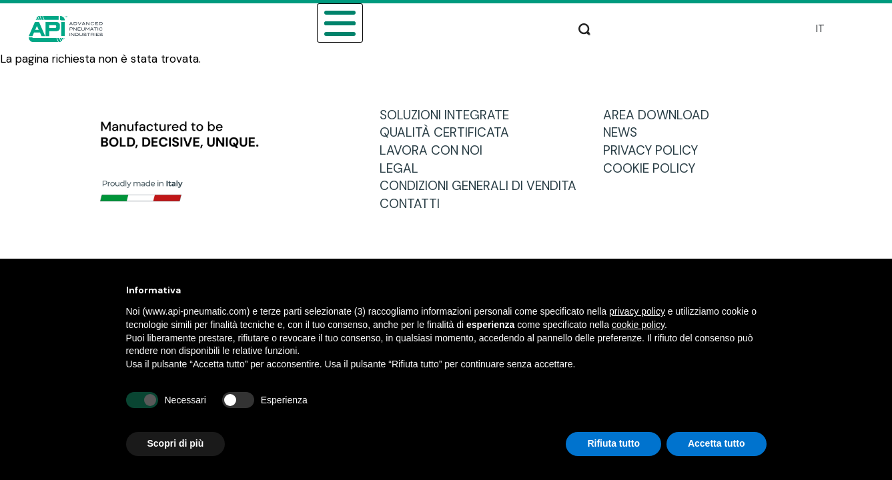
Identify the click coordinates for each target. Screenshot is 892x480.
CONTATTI (415, 203)
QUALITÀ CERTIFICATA (449, 132)
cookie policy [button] (638, 324)
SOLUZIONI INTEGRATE (449, 115)
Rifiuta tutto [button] (613, 443)
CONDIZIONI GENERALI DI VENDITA (483, 185)
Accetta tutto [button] (716, 443)
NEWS (625, 132)
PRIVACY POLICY (655, 150)
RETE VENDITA (440, 28)
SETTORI (228, 28)
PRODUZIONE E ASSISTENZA (659, 28)
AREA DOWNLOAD (534, 28)
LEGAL (404, 168)
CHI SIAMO (164, 28)
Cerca (772, 26)
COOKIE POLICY (654, 168)
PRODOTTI (291, 28)
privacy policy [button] (637, 311)
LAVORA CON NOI (436, 150)
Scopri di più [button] (175, 443)
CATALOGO (361, 28)
